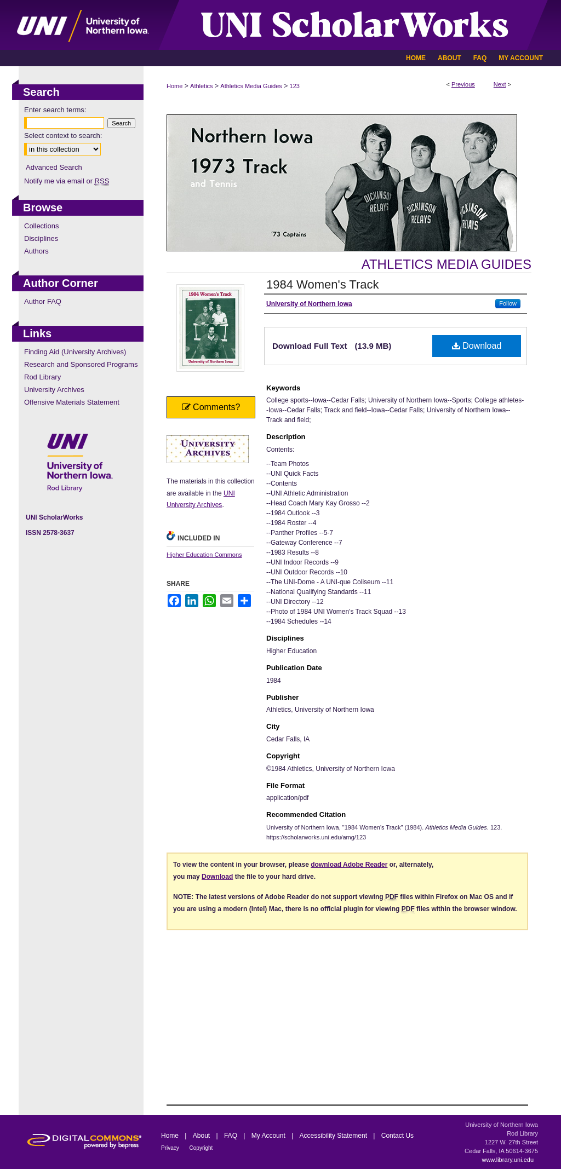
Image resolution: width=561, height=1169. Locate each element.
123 (295, 86)
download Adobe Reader (349, 864)
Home (174, 86)
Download (477, 345)
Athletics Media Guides (251, 86)
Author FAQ (42, 301)
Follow (508, 303)
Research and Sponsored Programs (81, 364)
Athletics (201, 86)
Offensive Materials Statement (71, 402)
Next (500, 84)
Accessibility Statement (334, 1135)
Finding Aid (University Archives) (75, 352)
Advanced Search (54, 167)
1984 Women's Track (322, 284)
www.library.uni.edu (508, 1159)
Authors (36, 251)
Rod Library (42, 377)
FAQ (231, 1135)
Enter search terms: (55, 110)
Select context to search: (63, 135)
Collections (41, 226)
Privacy (171, 1148)
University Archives (54, 389)
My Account (269, 1135)
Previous (463, 84)
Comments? (211, 407)
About (202, 1135)
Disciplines (41, 238)
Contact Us (397, 1135)
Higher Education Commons (204, 554)
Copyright (201, 1148)
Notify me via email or (66, 181)
